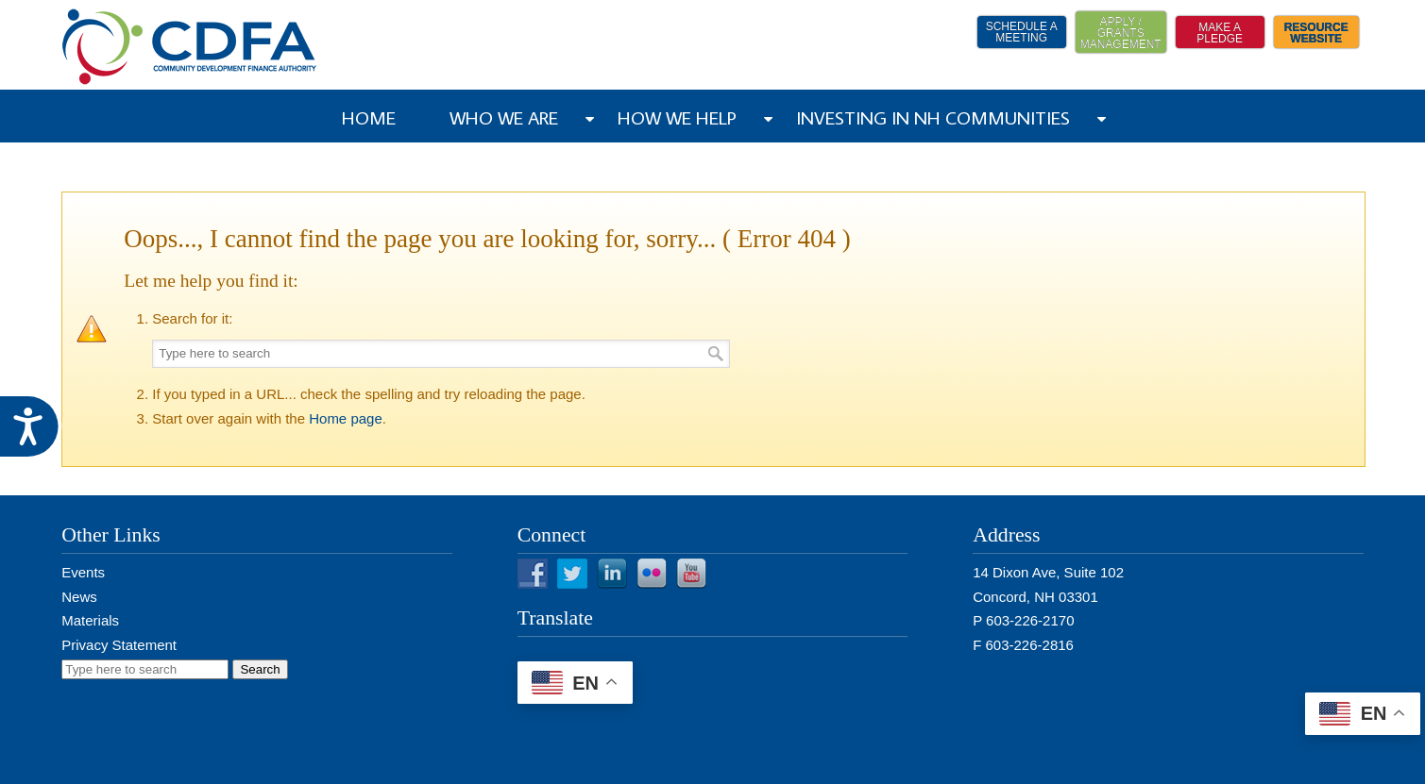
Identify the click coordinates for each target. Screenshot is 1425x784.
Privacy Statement (119, 645)
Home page (345, 418)
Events (83, 572)
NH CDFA (189, 47)
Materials (90, 620)
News (79, 597)
